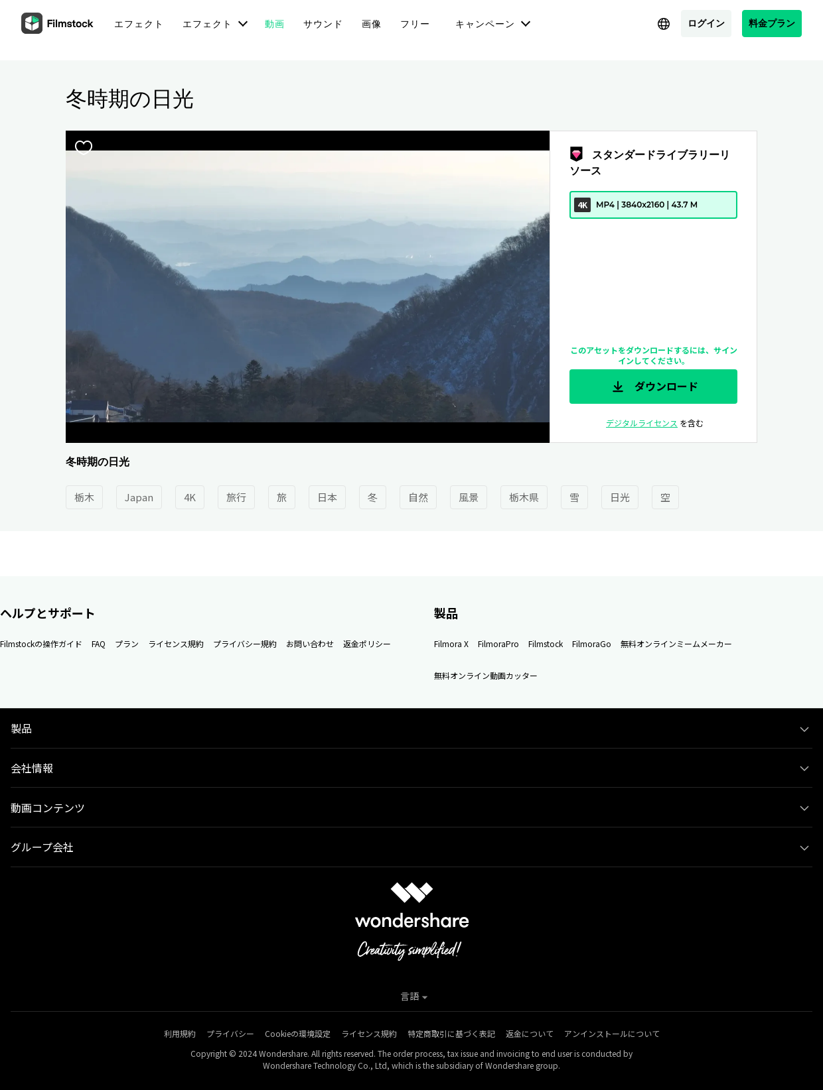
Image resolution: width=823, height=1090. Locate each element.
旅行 (236, 497)
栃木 (84, 497)
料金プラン (772, 23)
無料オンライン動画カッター (486, 675)
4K (190, 497)
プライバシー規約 (245, 643)
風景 (469, 497)
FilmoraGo (591, 643)
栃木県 (524, 497)
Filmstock (545, 643)
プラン (127, 643)
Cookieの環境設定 (298, 1033)
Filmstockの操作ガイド (41, 643)
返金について (530, 1033)
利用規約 (180, 1033)
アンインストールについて (612, 1033)
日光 (620, 497)
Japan (139, 497)
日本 (327, 497)
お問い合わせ (310, 643)
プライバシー (230, 1033)
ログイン (706, 23)
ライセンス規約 (176, 643)
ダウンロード (653, 386)
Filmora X (451, 643)
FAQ (99, 643)
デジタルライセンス (642, 422)
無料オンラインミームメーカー (676, 643)
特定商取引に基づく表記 (451, 1033)
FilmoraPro (498, 643)
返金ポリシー (367, 643)
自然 (418, 497)
